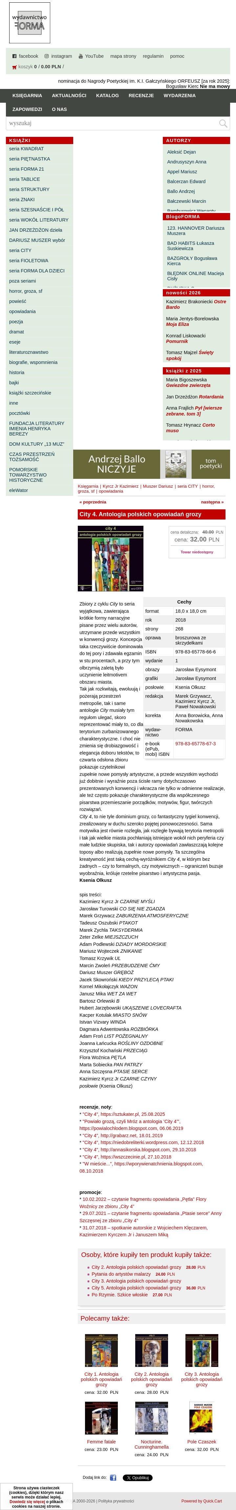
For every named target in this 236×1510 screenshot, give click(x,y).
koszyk (25, 66)
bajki (14, 382)
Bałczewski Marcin (186, 201)
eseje (14, 342)
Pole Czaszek (201, 1441)
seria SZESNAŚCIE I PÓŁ (36, 209)
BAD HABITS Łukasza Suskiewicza (190, 246)
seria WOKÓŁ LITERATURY (39, 220)
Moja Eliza (177, 324)
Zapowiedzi (27, 109)
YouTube (94, 56)
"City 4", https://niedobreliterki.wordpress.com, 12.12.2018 (143, 1142)
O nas (59, 109)
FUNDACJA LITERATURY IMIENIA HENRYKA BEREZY (36, 428)
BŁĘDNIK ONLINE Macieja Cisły (195, 276)
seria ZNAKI (22, 199)
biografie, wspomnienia (33, 362)
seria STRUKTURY (29, 189)
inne (13, 403)
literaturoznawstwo (28, 352)
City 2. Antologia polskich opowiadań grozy (136, 1267)
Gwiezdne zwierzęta (188, 385)
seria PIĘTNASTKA (29, 158)
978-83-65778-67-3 (195, 743)
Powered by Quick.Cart (202, 1501)
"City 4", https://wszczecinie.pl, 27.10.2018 (127, 1156)
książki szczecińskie (30, 392)
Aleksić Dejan (181, 152)
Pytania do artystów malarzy (121, 1274)
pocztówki (19, 413)
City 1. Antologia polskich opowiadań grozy (101, 1379)
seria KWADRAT (26, 148)
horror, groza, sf (25, 291)
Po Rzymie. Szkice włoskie (120, 1294)
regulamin (153, 56)
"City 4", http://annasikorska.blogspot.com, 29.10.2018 (139, 1149)
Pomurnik (177, 341)
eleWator (18, 490)
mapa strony (123, 56)
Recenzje (141, 95)
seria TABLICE (24, 179)
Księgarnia (27, 95)
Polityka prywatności (116, 1501)
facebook (28, 56)
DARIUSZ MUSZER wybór (37, 240)
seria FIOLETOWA (28, 260)
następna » (212, 502)
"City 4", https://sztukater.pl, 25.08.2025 (124, 1114)
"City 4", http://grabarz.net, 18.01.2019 (123, 1135)
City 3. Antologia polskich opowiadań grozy (136, 1281)
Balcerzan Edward (186, 181)
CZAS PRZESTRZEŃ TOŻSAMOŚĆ (31, 457)
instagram (61, 56)
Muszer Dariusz (158, 486)
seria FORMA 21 (26, 169)
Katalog (107, 95)
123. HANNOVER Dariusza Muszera (195, 230)
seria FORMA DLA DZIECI (37, 270)
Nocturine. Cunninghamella (152, 1444)
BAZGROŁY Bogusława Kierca (192, 261)
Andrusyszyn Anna (186, 161)
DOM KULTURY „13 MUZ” (36, 444)
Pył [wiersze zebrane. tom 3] (194, 410)
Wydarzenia (180, 95)
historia (16, 372)
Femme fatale (101, 1441)
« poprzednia (92, 502)
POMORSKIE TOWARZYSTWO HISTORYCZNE (28, 475)
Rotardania (211, 396)
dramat (16, 331)
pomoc (177, 56)
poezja (16, 321)
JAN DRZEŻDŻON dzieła (35, 230)
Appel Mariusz (182, 171)
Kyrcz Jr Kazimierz (121, 486)
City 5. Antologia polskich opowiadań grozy (136, 1287)
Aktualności (69, 95)
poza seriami (22, 281)
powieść (17, 301)
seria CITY (20, 250)
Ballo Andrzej (181, 191)
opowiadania (22, 311)
